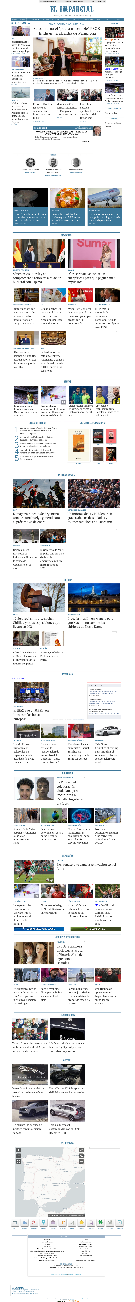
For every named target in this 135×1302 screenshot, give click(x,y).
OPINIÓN (14, 19)
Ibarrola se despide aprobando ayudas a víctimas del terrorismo (90, 111)
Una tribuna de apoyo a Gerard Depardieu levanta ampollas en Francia (105, 996)
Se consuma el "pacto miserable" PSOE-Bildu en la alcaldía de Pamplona (67, 31)
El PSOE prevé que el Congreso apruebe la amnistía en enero (21, 77)
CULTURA (46, 19)
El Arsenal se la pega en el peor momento (113, 73)
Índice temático (51, 1298)
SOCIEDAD (66, 19)
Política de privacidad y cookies (84, 1298)
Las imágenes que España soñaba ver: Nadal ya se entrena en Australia (25, 410)
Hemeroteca (44, 1298)
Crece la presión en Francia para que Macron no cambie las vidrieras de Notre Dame (90, 622)
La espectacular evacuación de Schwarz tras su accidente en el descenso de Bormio (53, 410)
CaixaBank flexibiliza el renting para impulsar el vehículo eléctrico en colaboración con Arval (107, 753)
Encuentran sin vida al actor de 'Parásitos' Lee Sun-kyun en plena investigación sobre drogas (25, 996)
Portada (38, 1298)
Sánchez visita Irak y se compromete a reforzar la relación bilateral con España (37, 278)
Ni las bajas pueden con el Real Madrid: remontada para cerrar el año (114, 45)
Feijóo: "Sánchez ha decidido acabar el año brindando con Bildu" (42, 111)
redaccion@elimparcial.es (30, 1293)
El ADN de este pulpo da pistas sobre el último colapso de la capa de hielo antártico (30, 217)
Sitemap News (59, 1298)
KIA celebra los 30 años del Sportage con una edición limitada (27, 1129)
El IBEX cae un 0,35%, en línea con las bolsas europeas (31, 714)
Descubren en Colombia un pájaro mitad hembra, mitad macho (52, 834)
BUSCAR (117, 20)
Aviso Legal (95, 1298)
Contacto (72, 1299)
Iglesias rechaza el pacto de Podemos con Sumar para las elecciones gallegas (21, 46)
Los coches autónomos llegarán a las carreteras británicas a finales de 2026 (106, 835)
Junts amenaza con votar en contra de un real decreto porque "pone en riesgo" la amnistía (24, 316)
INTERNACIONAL (34, 19)
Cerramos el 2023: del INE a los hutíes (53, 171)
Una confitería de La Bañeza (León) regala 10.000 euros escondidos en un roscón (66, 217)
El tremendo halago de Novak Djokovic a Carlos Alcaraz (52, 909)
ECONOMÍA (55, 19)
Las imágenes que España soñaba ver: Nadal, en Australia (114, 98)
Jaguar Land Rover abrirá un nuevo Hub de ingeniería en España (28, 1092)
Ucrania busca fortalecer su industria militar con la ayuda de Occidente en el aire (25, 559)
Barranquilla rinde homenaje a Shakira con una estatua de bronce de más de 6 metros (79, 996)
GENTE (99, 19)
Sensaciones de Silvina (30, 169)
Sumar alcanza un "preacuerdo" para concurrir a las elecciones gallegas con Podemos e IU (51, 316)
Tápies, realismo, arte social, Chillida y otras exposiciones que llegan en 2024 (36, 622)
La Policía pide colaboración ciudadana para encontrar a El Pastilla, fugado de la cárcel (70, 792)
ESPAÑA (22, 19)
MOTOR (106, 19)
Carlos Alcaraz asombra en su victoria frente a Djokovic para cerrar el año (81, 410)
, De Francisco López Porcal (52, 656)
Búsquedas (66, 1298)
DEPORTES (76, 19)
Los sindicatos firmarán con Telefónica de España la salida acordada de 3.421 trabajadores (23, 753)
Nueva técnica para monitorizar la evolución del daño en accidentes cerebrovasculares (79, 835)
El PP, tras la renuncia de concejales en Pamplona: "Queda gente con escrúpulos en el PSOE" (107, 318)
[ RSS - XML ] (73, 1298)
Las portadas (111, 113)
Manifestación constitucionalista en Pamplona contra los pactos (67, 109)
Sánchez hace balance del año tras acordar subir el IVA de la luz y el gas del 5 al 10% (25, 359)
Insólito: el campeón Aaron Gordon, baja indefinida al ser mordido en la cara (104, 914)
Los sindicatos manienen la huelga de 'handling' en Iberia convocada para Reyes (104, 217)
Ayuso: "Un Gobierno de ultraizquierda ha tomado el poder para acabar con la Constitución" (80, 316)
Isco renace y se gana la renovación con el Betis (86, 866)
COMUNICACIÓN (88, 19)
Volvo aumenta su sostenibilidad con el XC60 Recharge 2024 (64, 1129)
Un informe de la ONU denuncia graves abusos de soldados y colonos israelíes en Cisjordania (90, 518)
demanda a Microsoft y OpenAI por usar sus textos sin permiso (67, 1047)
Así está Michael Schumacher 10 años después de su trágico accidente (79, 911)
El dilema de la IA (76, 169)
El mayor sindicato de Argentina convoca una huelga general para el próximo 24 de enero (36, 518)
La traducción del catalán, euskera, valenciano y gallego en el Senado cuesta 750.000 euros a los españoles (52, 361)
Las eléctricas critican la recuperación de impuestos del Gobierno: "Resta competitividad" (50, 753)
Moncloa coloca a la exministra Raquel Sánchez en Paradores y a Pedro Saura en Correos (79, 751)
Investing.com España (78, 719)
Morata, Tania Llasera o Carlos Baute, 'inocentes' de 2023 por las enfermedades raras (29, 1047)
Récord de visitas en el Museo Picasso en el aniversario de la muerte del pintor (24, 658)
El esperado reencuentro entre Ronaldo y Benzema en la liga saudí (107, 410)
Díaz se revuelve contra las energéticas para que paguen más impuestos (91, 278)
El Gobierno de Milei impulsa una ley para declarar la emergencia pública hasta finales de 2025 (52, 559)
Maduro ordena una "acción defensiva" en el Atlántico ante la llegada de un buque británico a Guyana (20, 113)
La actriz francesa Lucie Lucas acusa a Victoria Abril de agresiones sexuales (70, 954)
